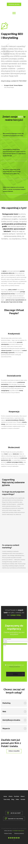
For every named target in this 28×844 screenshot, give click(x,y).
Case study (7, 799)
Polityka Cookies (8, 833)
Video (17, 799)
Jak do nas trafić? (15, 813)
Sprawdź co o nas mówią (15, 818)
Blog (12, 799)
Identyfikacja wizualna (11, 720)
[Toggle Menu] (14, 13)
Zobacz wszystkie (14, 751)
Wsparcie (6, 729)
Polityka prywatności (19, 833)
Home (5, 796)
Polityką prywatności (14, 666)
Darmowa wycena (14, 4)
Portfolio (16, 796)
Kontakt (23, 799)
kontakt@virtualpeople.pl (18, 830)
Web (4, 712)
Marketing (6, 703)
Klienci (22, 796)
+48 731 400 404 (8, 830)
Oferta (10, 796)
